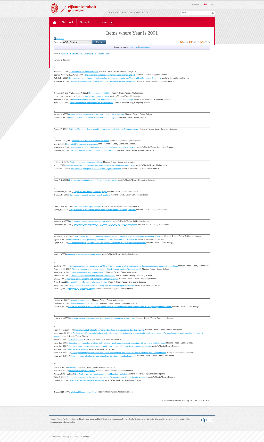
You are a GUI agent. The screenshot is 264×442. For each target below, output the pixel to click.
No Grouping (144, 47)
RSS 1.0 (195, 42)
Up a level (60, 39)
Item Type (133, 47)
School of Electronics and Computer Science (144, 419)
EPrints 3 (104, 419)
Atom (185, 42)
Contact (195, 4)
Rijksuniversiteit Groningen (73, 8)
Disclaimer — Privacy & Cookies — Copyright (70, 437)
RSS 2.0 (206, 42)
